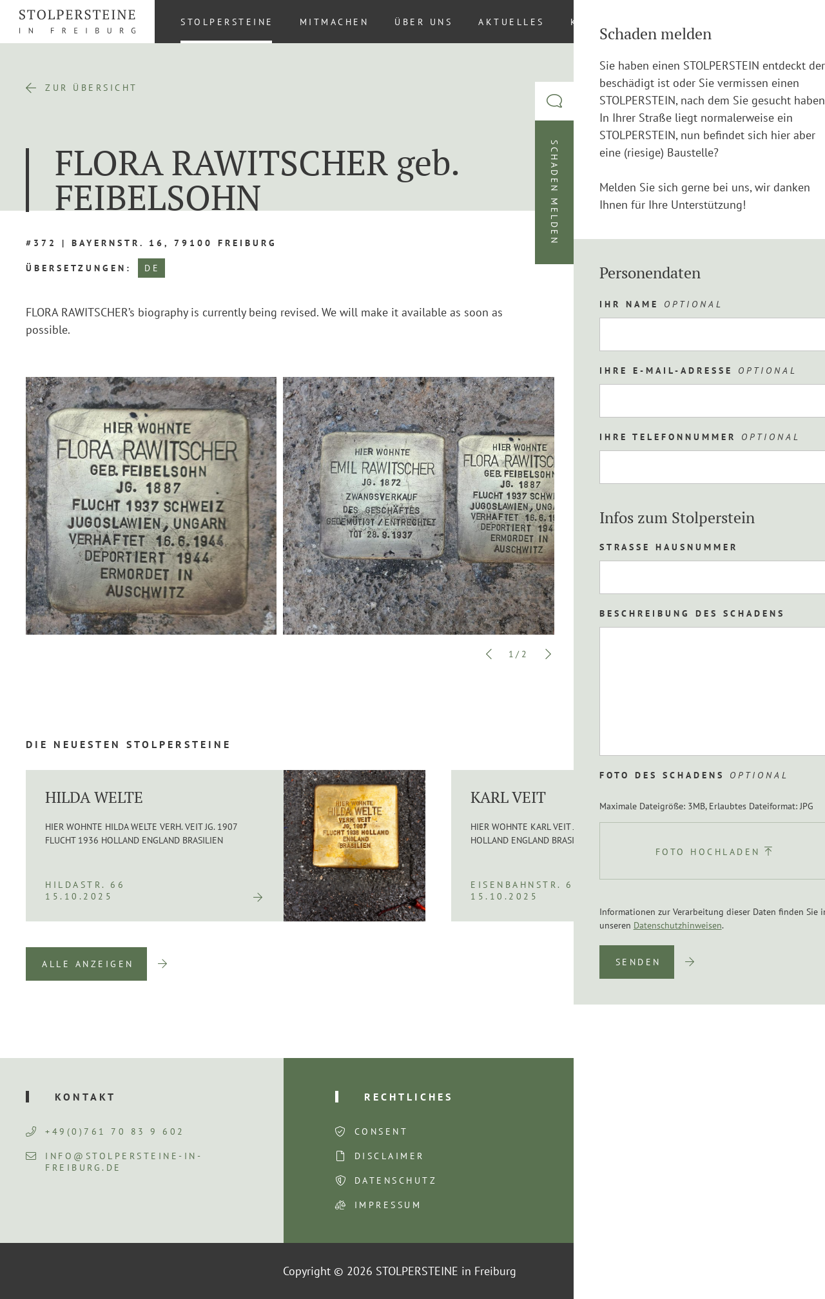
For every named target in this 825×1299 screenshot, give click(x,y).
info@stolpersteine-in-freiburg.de (114, 1161)
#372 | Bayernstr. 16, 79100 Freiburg (151, 243)
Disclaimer (389, 1156)
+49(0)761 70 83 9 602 (105, 1131)
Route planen (666, 483)
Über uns (423, 22)
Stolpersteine (227, 22)
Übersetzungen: (78, 268)
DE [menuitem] (793, 21)
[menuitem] (792, 21)
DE (152, 268)
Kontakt (597, 22)
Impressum (388, 1205)
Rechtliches (408, 1096)
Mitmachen (334, 22)
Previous (489, 654)
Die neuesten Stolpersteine (128, 744)
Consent (381, 1131)
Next (547, 654)
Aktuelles (511, 22)
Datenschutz (396, 1180)
